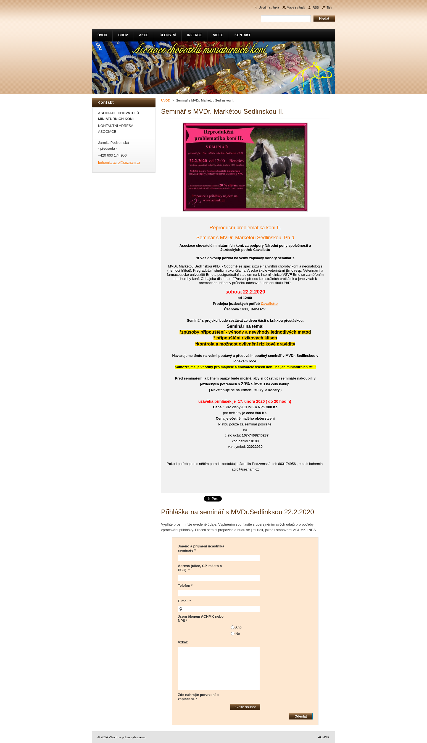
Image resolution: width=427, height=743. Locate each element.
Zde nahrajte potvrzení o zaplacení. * (198, 697)
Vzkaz (183, 642)
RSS (316, 7)
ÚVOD (165, 100)
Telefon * (185, 585)
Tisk (329, 7)
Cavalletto (269, 304)
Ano (238, 627)
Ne (238, 634)
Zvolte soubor (245, 707)
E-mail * (184, 601)
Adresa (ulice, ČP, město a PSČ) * (200, 568)
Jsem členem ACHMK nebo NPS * (200, 618)
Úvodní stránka (269, 7)
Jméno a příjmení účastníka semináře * (201, 548)
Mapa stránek (296, 7)
